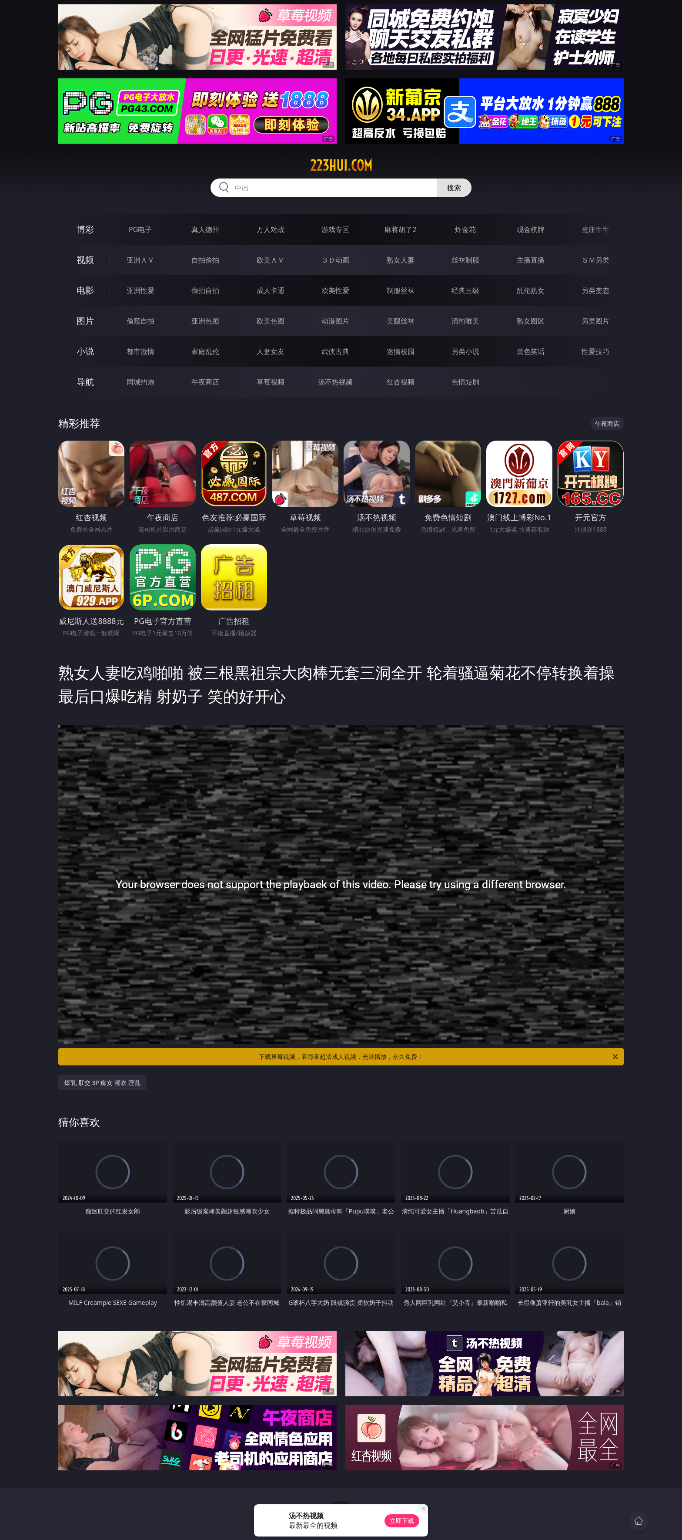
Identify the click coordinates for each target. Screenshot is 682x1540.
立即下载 (402, 1520)
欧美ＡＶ (270, 260)
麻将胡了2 (400, 229)
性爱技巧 (595, 351)
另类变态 (595, 290)
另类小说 (465, 351)
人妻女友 (270, 351)
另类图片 (595, 321)
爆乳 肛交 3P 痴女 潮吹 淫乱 (102, 1082)
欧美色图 (270, 321)
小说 (85, 351)
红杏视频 (401, 382)
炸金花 (465, 229)
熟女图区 (531, 321)
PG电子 (140, 229)
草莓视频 (270, 382)
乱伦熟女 (531, 290)
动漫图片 (335, 321)
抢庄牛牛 (595, 229)
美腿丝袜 (401, 321)
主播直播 (531, 260)
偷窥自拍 (140, 321)
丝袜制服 (465, 260)
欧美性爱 (335, 290)
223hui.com (341, 165)
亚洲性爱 (140, 290)
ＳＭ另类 (595, 260)
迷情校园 (401, 351)
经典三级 (465, 290)
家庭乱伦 (205, 351)
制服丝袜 (401, 290)
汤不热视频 (335, 382)
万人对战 (270, 229)
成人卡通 (270, 290)
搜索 (454, 187)
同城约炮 (140, 382)
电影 (85, 290)
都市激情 (140, 351)
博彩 (85, 229)
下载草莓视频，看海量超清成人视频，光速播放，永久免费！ (439, 1056)
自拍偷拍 (205, 260)
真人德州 (205, 229)
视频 (85, 260)
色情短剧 (465, 382)
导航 (85, 382)
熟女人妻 (401, 260)
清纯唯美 (465, 321)
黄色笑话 (531, 351)
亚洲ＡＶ (140, 260)
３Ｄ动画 (335, 260)
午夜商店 (205, 382)
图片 (85, 321)
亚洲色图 (205, 321)
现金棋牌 (531, 229)
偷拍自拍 (205, 290)
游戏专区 (335, 229)
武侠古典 (335, 351)
